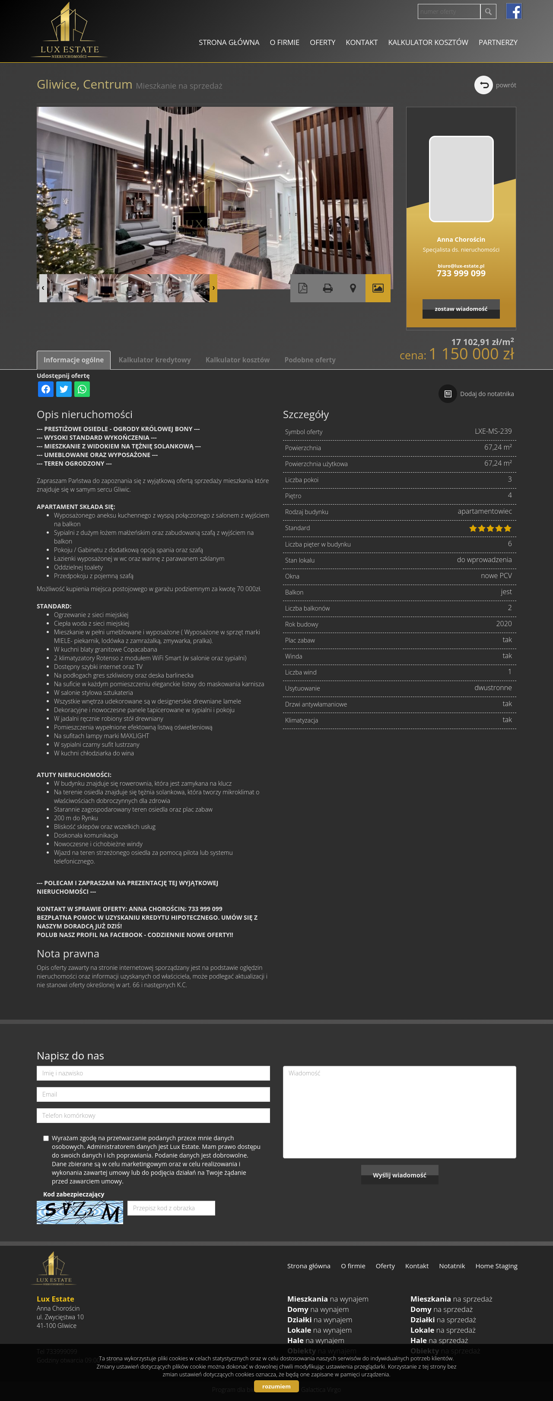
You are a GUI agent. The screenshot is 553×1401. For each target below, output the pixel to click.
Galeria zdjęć (378, 288)
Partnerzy (498, 42)
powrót (506, 85)
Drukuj (327, 288)
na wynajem (328, 1299)
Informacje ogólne (74, 360)
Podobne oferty (309, 360)
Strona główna (229, 42)
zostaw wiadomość (461, 309)
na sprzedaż (451, 1299)
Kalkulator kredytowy (154, 360)
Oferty (322, 42)
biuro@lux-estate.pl (461, 265)
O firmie (284, 42)
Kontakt (362, 42)
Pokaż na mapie (352, 288)
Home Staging (497, 1265)
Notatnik (452, 1265)
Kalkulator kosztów (428, 42)
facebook (514, 11)
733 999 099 (461, 273)
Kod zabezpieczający (73, 1194)
